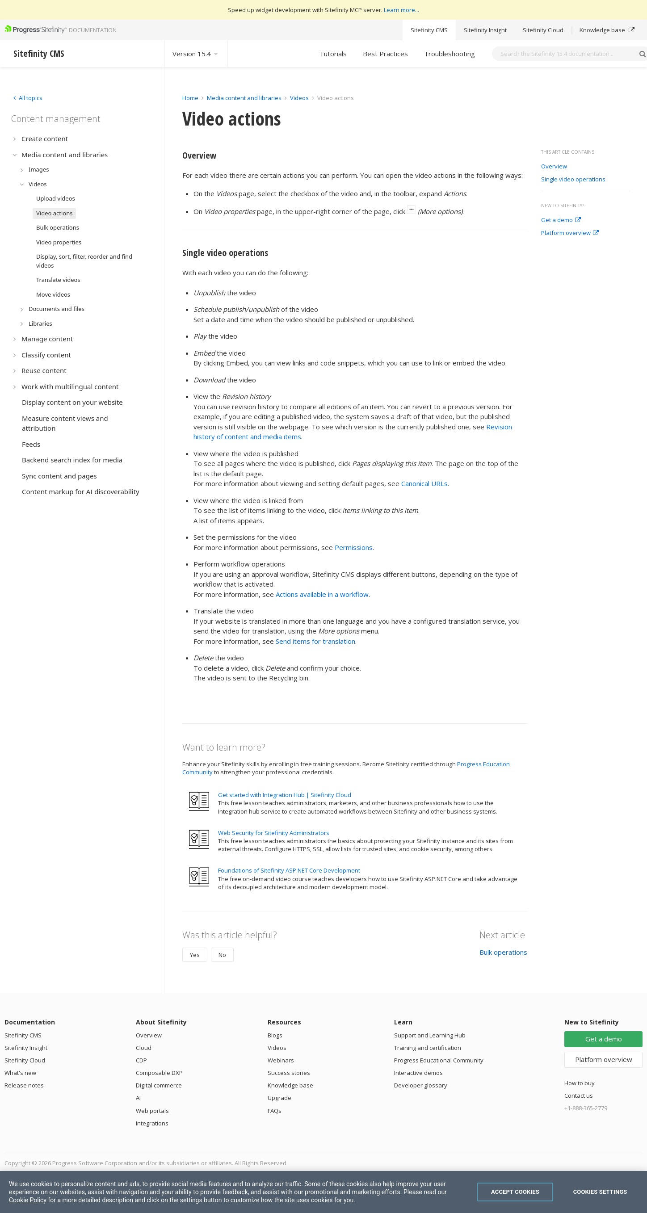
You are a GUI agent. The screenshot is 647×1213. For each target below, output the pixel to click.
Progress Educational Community (438, 1060)
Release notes (24, 1085)
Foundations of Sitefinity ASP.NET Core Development (289, 870)
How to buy (579, 1083)
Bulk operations (503, 952)
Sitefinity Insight (485, 30)
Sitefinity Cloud (543, 30)
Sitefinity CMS (429, 30)
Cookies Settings (600, 1191)
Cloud (143, 1048)
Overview (554, 166)
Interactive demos (418, 1073)
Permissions (354, 547)
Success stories (289, 1073)
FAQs (274, 1111)
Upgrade (279, 1098)
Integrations (152, 1123)
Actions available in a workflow (322, 594)
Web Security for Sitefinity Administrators (273, 833)
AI (138, 1098)
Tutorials (333, 53)
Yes (195, 955)
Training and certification (427, 1048)
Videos (299, 98)
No (222, 955)
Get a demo (561, 220)
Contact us (578, 1095)
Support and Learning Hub (430, 1035)
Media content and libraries (244, 98)
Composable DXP (159, 1073)
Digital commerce (159, 1085)
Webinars (281, 1060)
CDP (141, 1060)
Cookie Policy (27, 1200)
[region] (323, 1192)
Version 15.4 (195, 53)
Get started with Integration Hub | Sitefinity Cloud (284, 795)
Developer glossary (420, 1085)
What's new (20, 1073)
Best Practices (385, 53)
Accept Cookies (515, 1191)
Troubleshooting (449, 53)
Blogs (275, 1035)
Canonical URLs (424, 483)
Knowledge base (607, 30)
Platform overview (570, 233)
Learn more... (401, 10)
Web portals (152, 1111)
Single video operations (573, 179)
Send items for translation (315, 641)
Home (190, 98)
